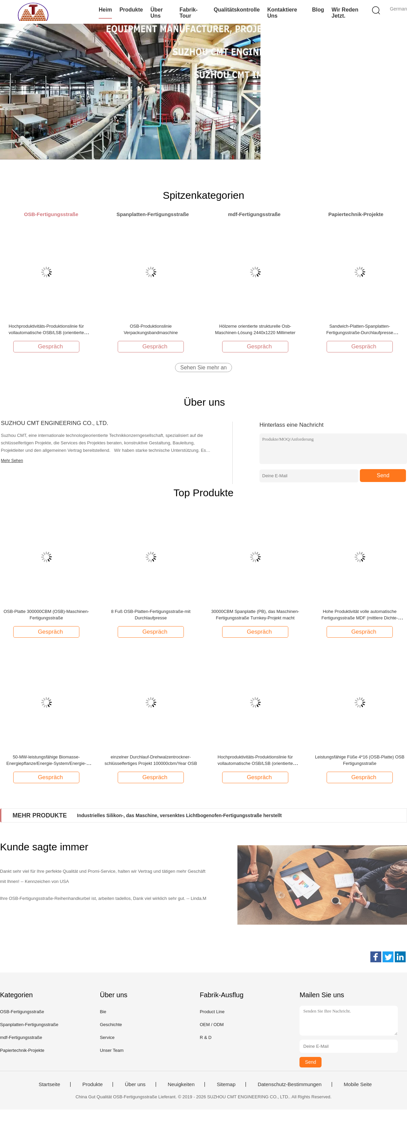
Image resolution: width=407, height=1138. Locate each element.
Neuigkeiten (181, 1084)
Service (107, 1037)
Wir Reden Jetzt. (345, 13)
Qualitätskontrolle (237, 10)
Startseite (49, 1084)
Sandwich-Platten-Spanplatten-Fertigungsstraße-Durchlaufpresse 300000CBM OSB (359, 333)
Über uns (156, 13)
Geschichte (111, 1024)
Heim (105, 10)
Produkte (131, 10)
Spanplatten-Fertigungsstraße (29, 1024)
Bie (103, 1011)
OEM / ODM (212, 1024)
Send (383, 475)
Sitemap (226, 1084)
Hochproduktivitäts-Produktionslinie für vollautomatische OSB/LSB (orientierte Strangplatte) (46, 333)
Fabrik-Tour (188, 13)
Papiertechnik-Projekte (22, 1050)
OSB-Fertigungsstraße (22, 1011)
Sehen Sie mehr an (203, 367)
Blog (318, 10)
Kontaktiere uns (282, 13)
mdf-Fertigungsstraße (21, 1037)
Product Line (212, 1011)
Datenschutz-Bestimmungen (290, 1084)
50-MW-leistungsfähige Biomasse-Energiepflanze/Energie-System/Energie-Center (46, 763)
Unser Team (111, 1050)
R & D (206, 1037)
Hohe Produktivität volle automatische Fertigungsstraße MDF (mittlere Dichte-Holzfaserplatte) (360, 618)
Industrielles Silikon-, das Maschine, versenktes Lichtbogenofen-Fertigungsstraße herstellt (179, 815)
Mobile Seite (358, 1084)
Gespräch (47, 346)
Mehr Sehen (12, 460)
